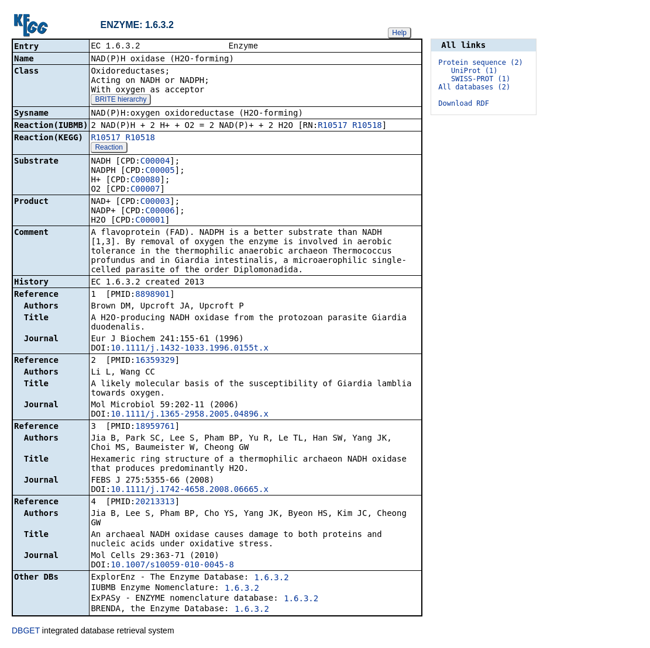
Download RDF (463, 103)
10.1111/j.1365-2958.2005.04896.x (190, 415)
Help (399, 33)
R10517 (333, 126)
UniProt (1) (474, 71)
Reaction (108, 148)
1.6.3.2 (272, 578)
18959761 (154, 427)
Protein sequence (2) (480, 62)
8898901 (152, 295)
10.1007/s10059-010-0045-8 (172, 565)
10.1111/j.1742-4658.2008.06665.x (190, 490)
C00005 (160, 171)
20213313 (154, 502)
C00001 (150, 221)
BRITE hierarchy (120, 100)
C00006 (160, 211)
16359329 (154, 361)
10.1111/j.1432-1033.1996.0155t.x (190, 349)
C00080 (145, 180)
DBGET (26, 631)
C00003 (155, 202)
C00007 (145, 190)
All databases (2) (474, 87)
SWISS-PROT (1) (480, 79)
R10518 (367, 126)
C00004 (155, 162)
